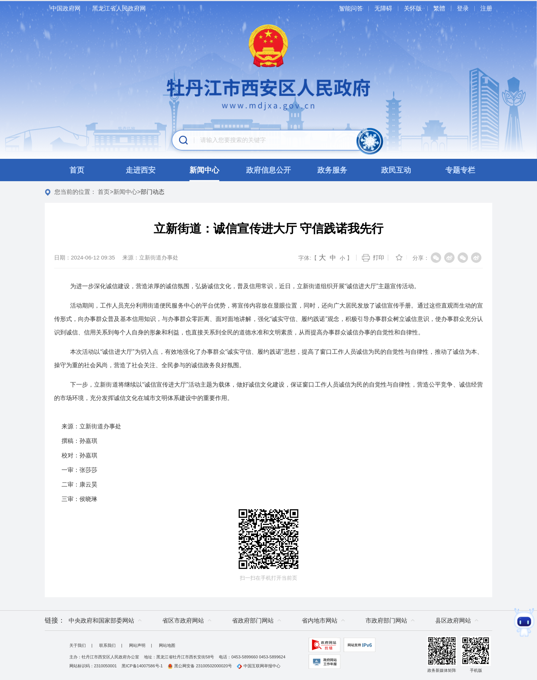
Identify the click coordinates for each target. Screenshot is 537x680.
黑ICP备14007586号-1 (142, 666)
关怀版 (413, 8)
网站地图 (167, 645)
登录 (463, 8)
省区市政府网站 (183, 620)
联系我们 (107, 645)
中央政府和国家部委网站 (101, 620)
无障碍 (383, 8)
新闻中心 (125, 192)
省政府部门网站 (253, 620)
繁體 (439, 8)
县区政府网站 (453, 620)
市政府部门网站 (386, 620)
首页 (104, 192)
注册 (486, 8)
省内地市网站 (319, 620)
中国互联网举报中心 (258, 666)
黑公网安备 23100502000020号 (199, 666)
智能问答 (351, 8)
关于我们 (77, 645)
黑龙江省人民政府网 (119, 8)
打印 (378, 257)
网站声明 (137, 645)
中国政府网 (66, 8)
